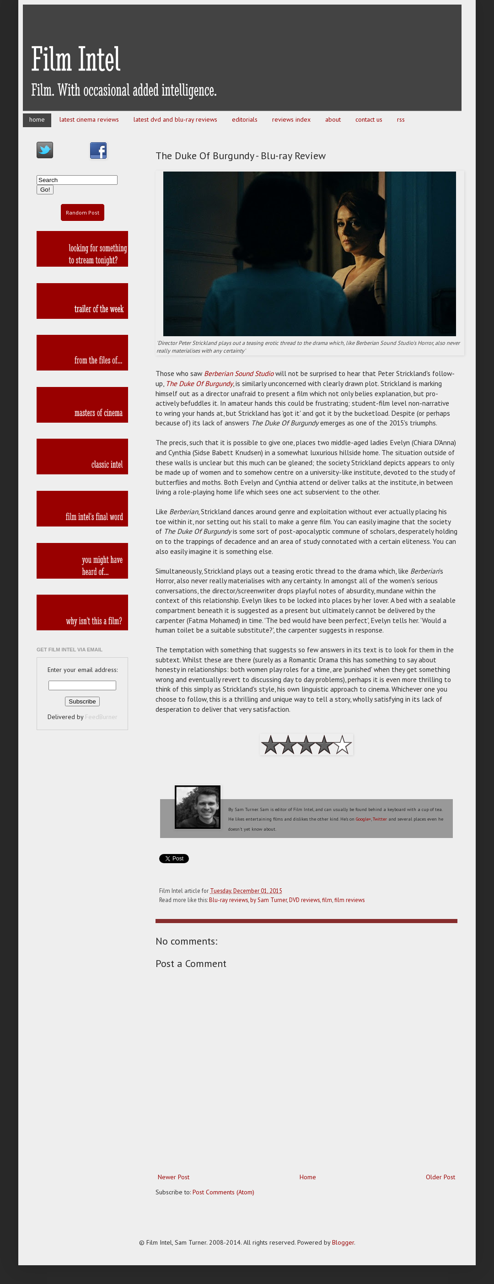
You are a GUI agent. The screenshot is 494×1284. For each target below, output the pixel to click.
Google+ (363, 819)
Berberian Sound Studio (239, 373)
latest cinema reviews (89, 119)
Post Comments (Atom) (223, 1192)
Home (308, 1177)
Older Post (440, 1177)
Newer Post (173, 1177)
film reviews (349, 899)
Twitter (380, 819)
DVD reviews (304, 899)
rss (401, 119)
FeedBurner (101, 717)
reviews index (291, 119)
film (327, 899)
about (333, 119)
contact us (368, 119)
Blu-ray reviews (228, 899)
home (37, 119)
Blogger (343, 1242)
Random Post (82, 212)
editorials (245, 119)
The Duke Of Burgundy (199, 383)
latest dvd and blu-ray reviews (175, 119)
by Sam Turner (268, 899)
